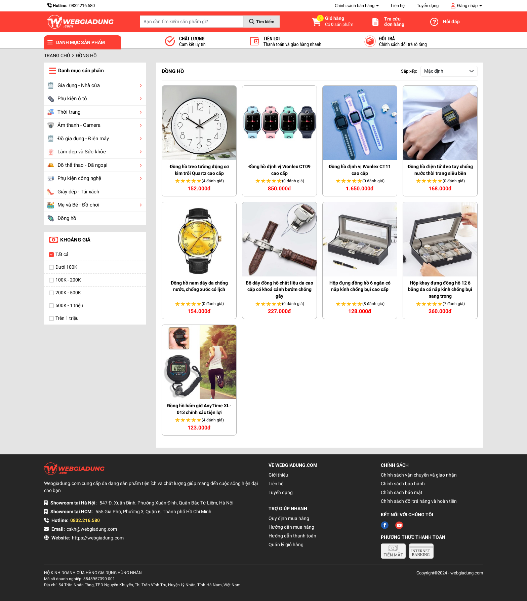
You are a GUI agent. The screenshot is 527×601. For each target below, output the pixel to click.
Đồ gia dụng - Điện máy (78, 138)
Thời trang (63, 112)
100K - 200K (68, 280)
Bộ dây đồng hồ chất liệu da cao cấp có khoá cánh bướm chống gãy (279, 289)
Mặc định (433, 71)
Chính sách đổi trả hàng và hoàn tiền (419, 501)
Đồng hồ (61, 218)
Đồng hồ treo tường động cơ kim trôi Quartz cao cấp (199, 170)
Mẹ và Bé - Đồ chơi (73, 205)
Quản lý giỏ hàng (286, 544)
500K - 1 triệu (69, 305)
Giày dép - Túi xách (73, 191)
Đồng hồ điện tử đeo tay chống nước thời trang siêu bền (440, 170)
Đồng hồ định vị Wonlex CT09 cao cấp (279, 170)
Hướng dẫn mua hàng (291, 527)
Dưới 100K (66, 267)
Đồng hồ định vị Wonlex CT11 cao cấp (360, 170)
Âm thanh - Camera (73, 125)
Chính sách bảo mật (401, 492)
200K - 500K (68, 292)
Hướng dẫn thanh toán (292, 535)
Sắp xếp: (409, 71)
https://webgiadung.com (98, 537)
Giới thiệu (278, 475)
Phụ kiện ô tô (67, 99)
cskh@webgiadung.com (92, 529)
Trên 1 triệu (67, 318)
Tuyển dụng (428, 5)
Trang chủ (57, 55)
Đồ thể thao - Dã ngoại (77, 165)
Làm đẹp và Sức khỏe (76, 152)
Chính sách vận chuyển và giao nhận (419, 475)
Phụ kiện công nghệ (74, 178)
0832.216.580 (82, 5)
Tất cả (62, 254)
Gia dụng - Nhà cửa (73, 85)
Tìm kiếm (265, 21)
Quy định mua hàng (289, 518)
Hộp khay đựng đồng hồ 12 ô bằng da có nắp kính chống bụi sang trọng (440, 289)
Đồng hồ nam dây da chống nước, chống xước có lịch (199, 286)
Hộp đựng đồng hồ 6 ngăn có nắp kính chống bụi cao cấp (360, 286)
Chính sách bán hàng (354, 5)
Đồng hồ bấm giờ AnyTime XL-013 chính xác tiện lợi (199, 409)
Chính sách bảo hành (403, 483)
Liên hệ (398, 5)
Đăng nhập (467, 5)
